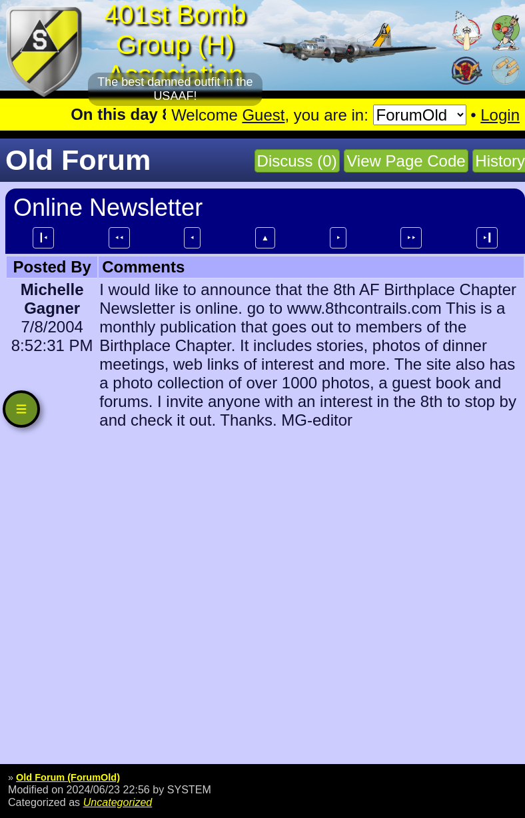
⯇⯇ (119, 237)
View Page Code (405, 161)
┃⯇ (43, 237)
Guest (263, 115)
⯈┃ (487, 237)
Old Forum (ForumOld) (68, 777)
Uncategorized (118, 802)
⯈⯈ (411, 237)
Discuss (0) (297, 161)
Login (500, 115)
